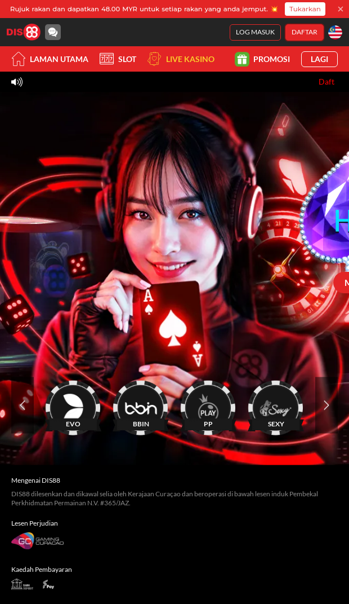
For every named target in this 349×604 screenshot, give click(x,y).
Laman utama (49, 59)
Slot (118, 59)
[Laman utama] (24, 32)
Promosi (263, 59)
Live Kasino (180, 59)
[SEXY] (276, 405)
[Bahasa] (335, 32)
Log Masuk (255, 32)
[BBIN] (141, 405)
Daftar (304, 32)
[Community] (53, 32)
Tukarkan (305, 9)
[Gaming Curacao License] (37, 540)
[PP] (208, 405)
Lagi (319, 59)
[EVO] (73, 405)
